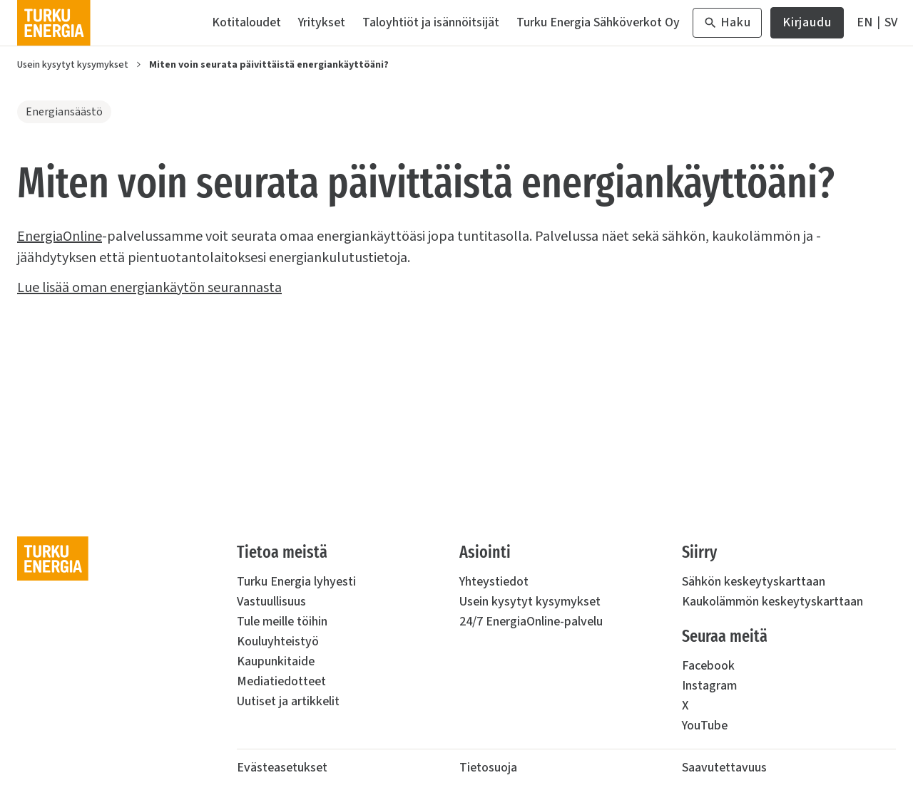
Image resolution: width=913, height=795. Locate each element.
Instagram (709, 686)
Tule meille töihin (282, 621)
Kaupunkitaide (276, 661)
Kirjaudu (807, 26)
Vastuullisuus (271, 601)
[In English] (864, 22)
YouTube (705, 725)
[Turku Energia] (54, 23)
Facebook (708, 666)
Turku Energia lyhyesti (296, 582)
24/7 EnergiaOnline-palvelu (531, 621)
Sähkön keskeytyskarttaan (753, 582)
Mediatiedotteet (281, 681)
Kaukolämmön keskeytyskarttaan (772, 601)
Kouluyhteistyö (278, 641)
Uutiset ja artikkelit (288, 701)
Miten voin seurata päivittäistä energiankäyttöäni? (269, 65)
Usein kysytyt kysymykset (72, 65)
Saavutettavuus (724, 767)
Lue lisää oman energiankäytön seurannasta (149, 288)
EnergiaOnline (59, 236)
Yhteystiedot (494, 582)
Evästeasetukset (282, 767)
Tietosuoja (488, 767)
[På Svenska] (891, 22)
